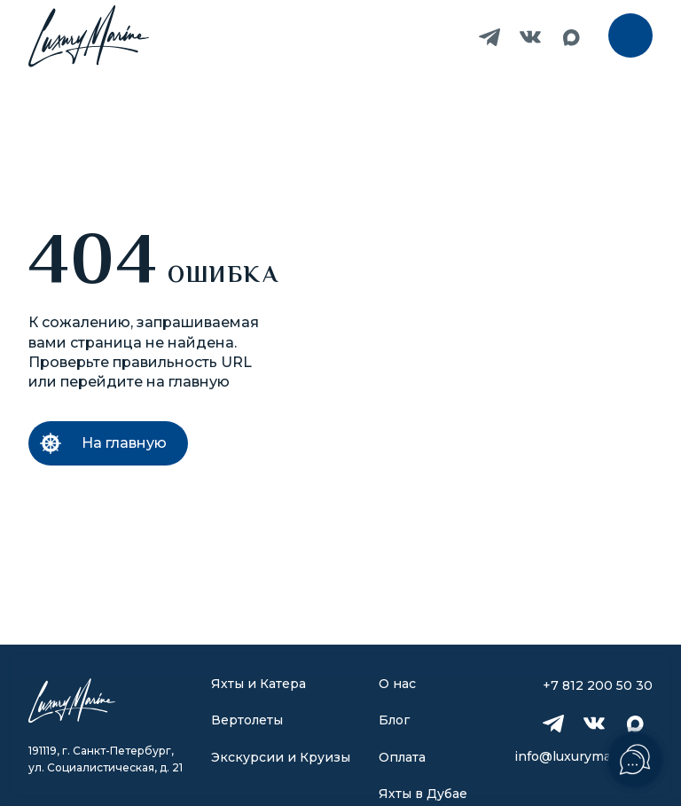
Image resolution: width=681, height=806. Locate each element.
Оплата (402, 757)
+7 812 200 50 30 (448, 37)
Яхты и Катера (258, 684)
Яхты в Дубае (423, 794)
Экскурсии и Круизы (280, 757)
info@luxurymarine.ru (583, 756)
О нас (397, 684)
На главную (124, 442)
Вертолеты (247, 720)
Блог (394, 720)
